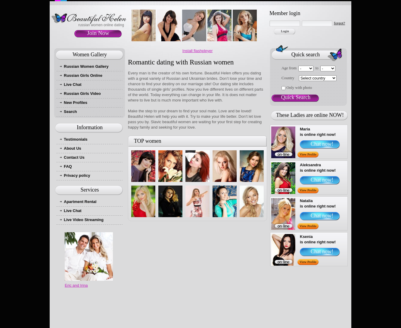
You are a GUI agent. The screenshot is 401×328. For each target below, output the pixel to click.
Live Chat (73, 84)
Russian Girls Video (82, 93)
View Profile (308, 154)
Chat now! (322, 144)
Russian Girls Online (83, 75)
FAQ (68, 166)
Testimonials (76, 139)
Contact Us (74, 157)
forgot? (339, 23)
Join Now (98, 33)
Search (70, 111)
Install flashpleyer (197, 50)
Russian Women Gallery (86, 66)
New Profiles (75, 102)
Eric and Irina (76, 285)
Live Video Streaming (84, 219)
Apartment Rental (80, 201)
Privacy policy (77, 175)
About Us (72, 148)
